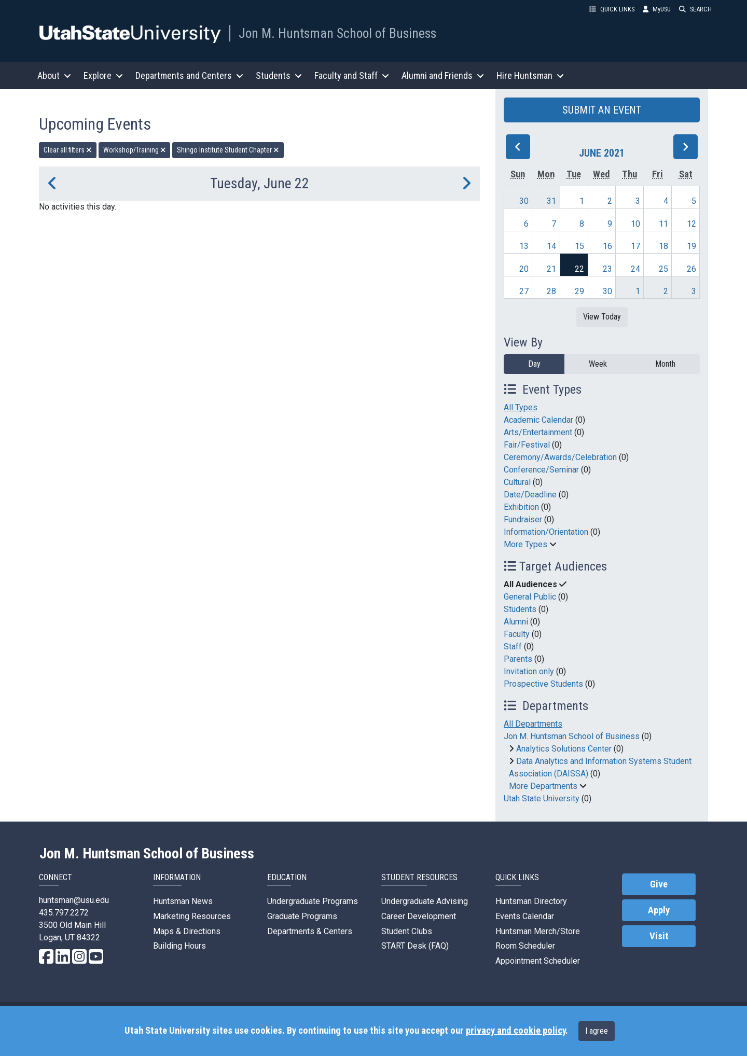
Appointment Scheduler (537, 961)
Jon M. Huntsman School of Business (337, 33)
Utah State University (541, 798)
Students (520, 609)
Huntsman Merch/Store (537, 931)
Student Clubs (406, 931)
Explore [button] (103, 75)
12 (691, 224)
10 (635, 224)
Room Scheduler (525, 946)
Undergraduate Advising (424, 901)
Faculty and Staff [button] (351, 75)
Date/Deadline (530, 494)
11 (663, 224)
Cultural (517, 482)
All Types (520, 407)
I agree (596, 1031)
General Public (530, 597)
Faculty (517, 634)
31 (551, 201)
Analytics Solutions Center (564, 749)
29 (579, 291)
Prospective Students (543, 684)
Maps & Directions (186, 931)
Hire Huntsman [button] (530, 75)
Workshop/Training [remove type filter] (134, 150)
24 (635, 269)
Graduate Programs (302, 916)
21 (551, 269)
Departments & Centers (309, 931)
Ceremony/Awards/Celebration (560, 457)
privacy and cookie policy (515, 1030)
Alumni (516, 622)
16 (607, 246)
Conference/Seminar (541, 470)
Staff (513, 646)
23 (607, 269)
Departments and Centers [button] (189, 75)
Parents (518, 659)
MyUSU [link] (657, 9)
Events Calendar (524, 916)
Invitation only (529, 671)
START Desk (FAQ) (415, 946)
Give (659, 884)
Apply (659, 910)
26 (691, 269)
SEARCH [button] (695, 9)
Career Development (418, 916)
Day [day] (534, 364)
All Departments (533, 724)
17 (635, 246)
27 (524, 291)
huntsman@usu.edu (74, 900)
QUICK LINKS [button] (611, 9)
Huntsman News (183, 901)
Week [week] (598, 364)
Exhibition (521, 507)
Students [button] (279, 75)
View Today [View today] (602, 317)
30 (524, 201)
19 (691, 246)
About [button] (54, 75)
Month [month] (665, 364)
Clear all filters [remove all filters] (68, 150)
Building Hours (179, 946)
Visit (659, 936)
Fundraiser (523, 519)
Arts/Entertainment (538, 432)
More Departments (543, 786)
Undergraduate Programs (312, 901)
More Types (525, 544)
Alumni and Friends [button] (443, 75)
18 (663, 246)
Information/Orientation (546, 532)
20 (524, 269)
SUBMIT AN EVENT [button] (601, 110)
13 (524, 246)
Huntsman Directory (531, 901)
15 (579, 246)
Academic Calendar (538, 420)
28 (551, 291)
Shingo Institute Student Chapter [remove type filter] (228, 150)
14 (551, 246)
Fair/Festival (527, 445)
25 (663, 269)
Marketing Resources (192, 916)
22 (579, 269)
